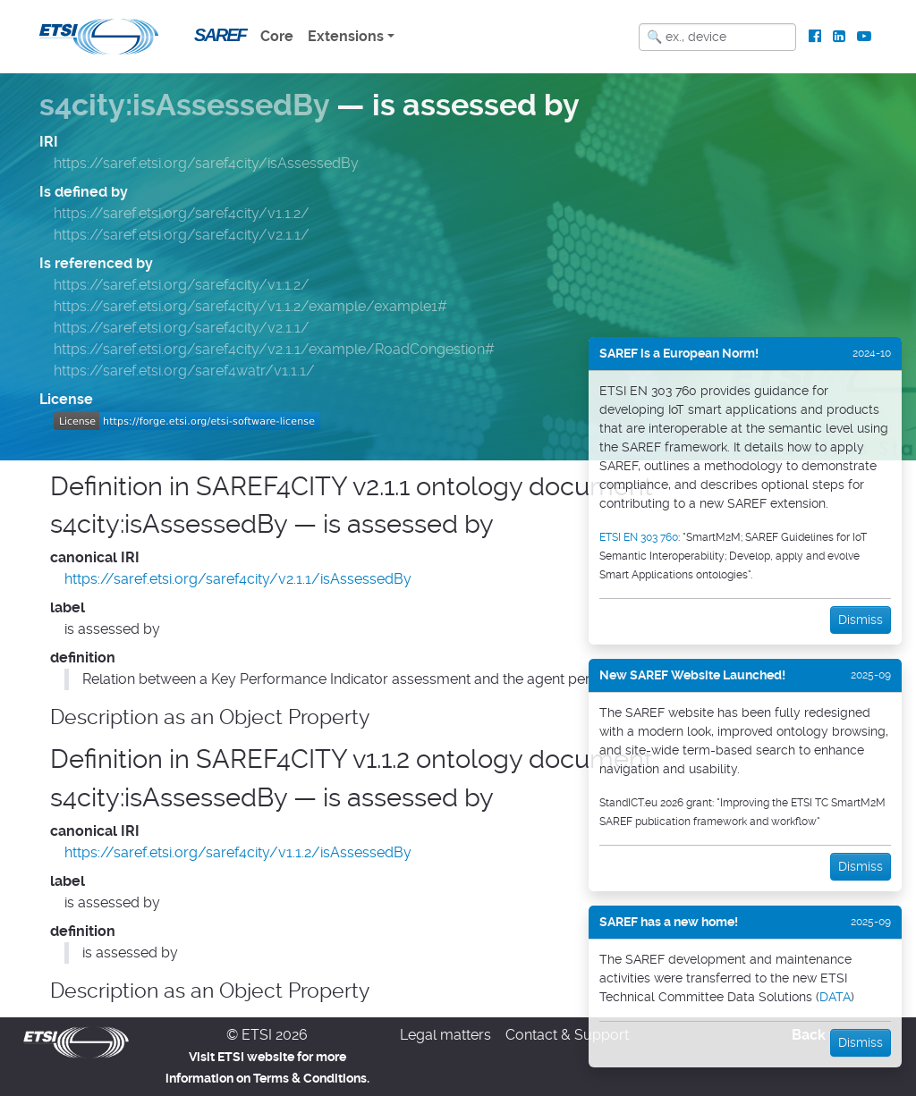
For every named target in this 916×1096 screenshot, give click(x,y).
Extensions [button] (346, 36)
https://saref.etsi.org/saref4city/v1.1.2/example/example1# (250, 306)
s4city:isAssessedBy (184, 105)
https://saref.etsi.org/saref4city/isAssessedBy (206, 163)
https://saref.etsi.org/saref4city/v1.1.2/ (182, 213)
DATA (835, 997)
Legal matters (445, 1034)
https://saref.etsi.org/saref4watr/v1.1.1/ (184, 370)
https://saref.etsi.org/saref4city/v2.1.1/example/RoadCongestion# (274, 349)
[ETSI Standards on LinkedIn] (839, 36)
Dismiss (860, 619)
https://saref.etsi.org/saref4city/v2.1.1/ (182, 234)
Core (276, 36)
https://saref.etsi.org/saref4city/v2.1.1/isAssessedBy (237, 578)
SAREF (220, 35)
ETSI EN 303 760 (638, 537)
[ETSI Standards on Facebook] (815, 36)
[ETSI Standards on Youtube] (864, 36)
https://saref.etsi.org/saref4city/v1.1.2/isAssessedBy (237, 852)
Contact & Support (567, 1034)
